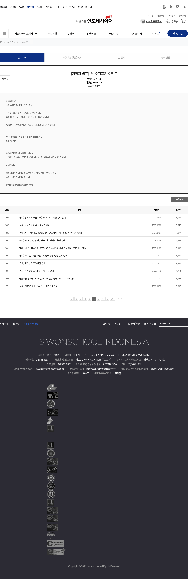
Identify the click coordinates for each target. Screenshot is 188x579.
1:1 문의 (121, 57)
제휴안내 (118, 323)
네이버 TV (170, 6)
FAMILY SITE (165, 323)
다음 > (5, 79)
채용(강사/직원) (133, 323)
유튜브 (164, 6)
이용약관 (15, 323)
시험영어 (13, 6)
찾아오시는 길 (150, 323)
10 (112, 298)
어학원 (80, 6)
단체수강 (107, 323)
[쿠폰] (175, 21)
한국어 (39, 6)
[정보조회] (106, 359)
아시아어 (30, 6)
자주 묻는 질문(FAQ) (72, 57)
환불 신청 (165, 57)
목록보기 (179, 199)
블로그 (184, 6)
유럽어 (21, 6)
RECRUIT (89, 6)
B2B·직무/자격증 (68, 6)
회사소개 (4, 323)
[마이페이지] (167, 21)
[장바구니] (183, 21)
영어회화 (3, 6)
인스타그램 (177, 6)
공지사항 (182, 15)
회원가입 (160, 15)
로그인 (150, 15)
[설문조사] (151, 21)
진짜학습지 (48, 6)
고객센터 (171, 15)
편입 (57, 6)
